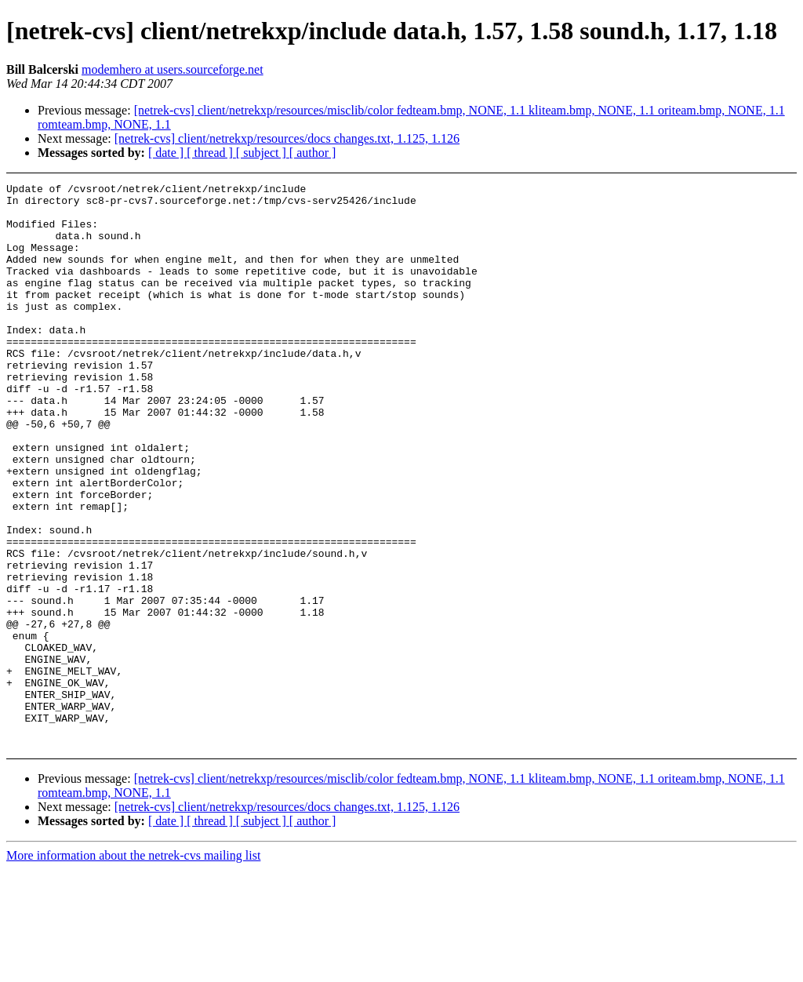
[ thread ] (211, 152)
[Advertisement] (727, 222)
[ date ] (167, 152)
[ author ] (312, 152)
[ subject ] (262, 152)
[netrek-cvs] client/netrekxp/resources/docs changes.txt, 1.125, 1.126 (287, 138)
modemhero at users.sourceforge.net (172, 69)
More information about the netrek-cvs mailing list (133, 968)
